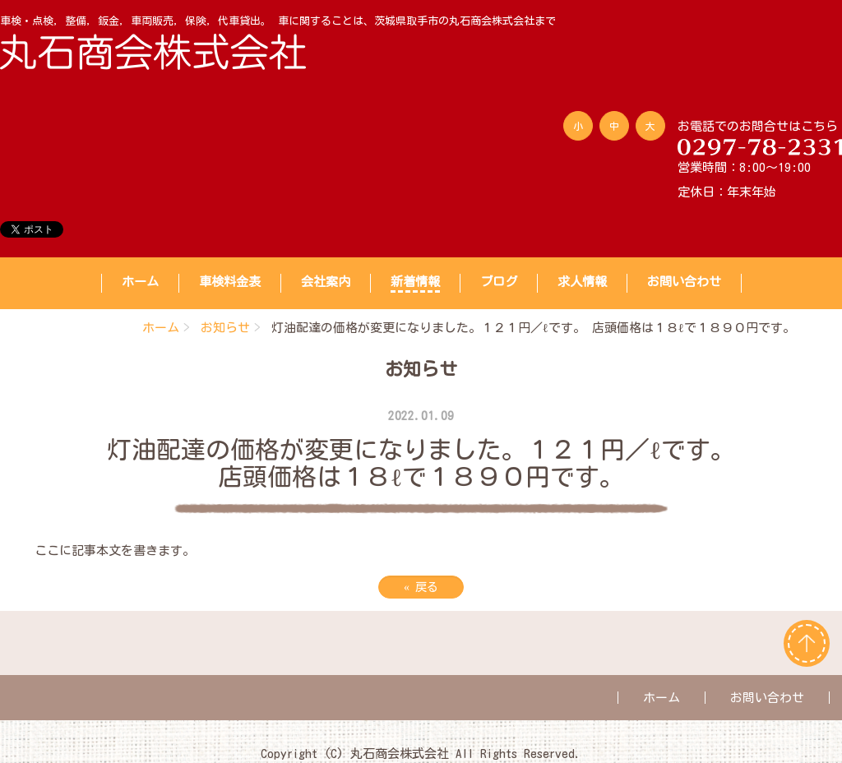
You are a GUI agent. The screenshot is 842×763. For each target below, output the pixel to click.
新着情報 (415, 281)
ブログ (498, 281)
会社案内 (325, 281)
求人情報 (582, 281)
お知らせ (225, 327)
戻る (421, 587)
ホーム (140, 281)
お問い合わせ (684, 281)
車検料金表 (230, 281)
